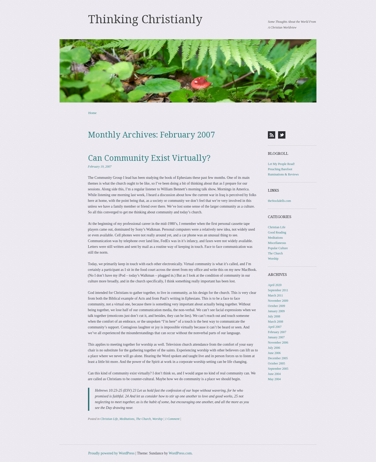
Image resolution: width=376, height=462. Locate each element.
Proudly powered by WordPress (111, 453)
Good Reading (277, 232)
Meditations (127, 419)
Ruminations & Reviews (283, 174)
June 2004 (274, 374)
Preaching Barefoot (280, 169)
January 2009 (276, 311)
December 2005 (278, 358)
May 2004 (274, 379)
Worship (157, 419)
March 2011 (275, 295)
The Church (143, 419)
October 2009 (276, 306)
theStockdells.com (279, 201)
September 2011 (278, 290)
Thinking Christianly (145, 19)
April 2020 (274, 285)
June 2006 (274, 353)
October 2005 (276, 363)
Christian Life (109, 419)
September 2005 (278, 368)
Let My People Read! (281, 164)
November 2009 (278, 301)
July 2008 (274, 316)
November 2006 (278, 342)
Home (92, 113)
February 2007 (277, 332)
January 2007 (276, 337)
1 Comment (172, 419)
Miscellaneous (277, 243)
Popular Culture (278, 248)
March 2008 (275, 321)
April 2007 (274, 327)
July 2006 (274, 348)
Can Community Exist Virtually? (149, 158)
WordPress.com (180, 453)
